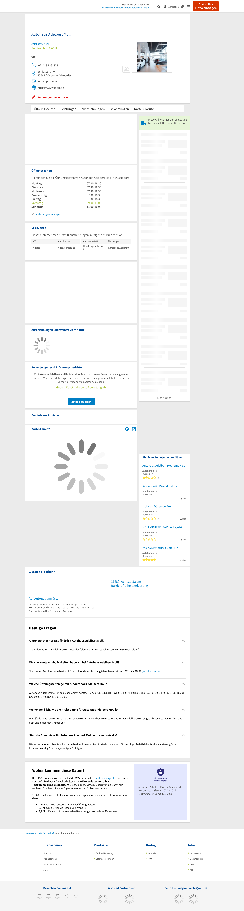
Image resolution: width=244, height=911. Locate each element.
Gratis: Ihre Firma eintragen (206, 6)
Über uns (48, 853)
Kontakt (152, 853)
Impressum (195, 853)
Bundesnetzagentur (105, 778)
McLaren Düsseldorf (155, 506)
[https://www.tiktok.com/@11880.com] (48, 896)
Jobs (45, 870)
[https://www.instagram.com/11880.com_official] (57, 896)
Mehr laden (164, 398)
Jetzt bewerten (81, 402)
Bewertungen (119, 109)
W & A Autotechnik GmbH (158, 548)
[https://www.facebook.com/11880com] (39, 896)
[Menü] (190, 6)
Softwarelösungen (105, 858)
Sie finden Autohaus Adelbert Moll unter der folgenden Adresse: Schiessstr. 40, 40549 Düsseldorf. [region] (84, 649)
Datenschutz (196, 858)
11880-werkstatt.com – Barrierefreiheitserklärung (129, 583)
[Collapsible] (183, 641)
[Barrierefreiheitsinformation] (184, 6)
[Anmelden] (172, 6)
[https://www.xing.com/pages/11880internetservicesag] (67, 896)
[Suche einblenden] (160, 6)
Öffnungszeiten (44, 109)
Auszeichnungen (93, 109)
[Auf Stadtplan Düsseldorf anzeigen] (134, 428)
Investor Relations (52, 864)
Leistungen (68, 109)
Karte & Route (144, 109)
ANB (192, 870)
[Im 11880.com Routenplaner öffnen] (127, 428)
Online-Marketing (104, 853)
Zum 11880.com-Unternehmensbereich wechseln (124, 7)
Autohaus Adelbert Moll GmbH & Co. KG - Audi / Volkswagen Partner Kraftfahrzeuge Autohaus (164, 465)
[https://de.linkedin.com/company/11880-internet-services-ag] (76, 896)
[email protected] (151, 671)
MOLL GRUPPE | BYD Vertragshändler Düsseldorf (164, 527)
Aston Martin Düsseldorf (157, 486)
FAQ (150, 858)
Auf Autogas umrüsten (44, 598)
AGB (192, 864)
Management (50, 858)
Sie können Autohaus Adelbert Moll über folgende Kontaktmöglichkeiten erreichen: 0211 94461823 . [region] (95, 671)
